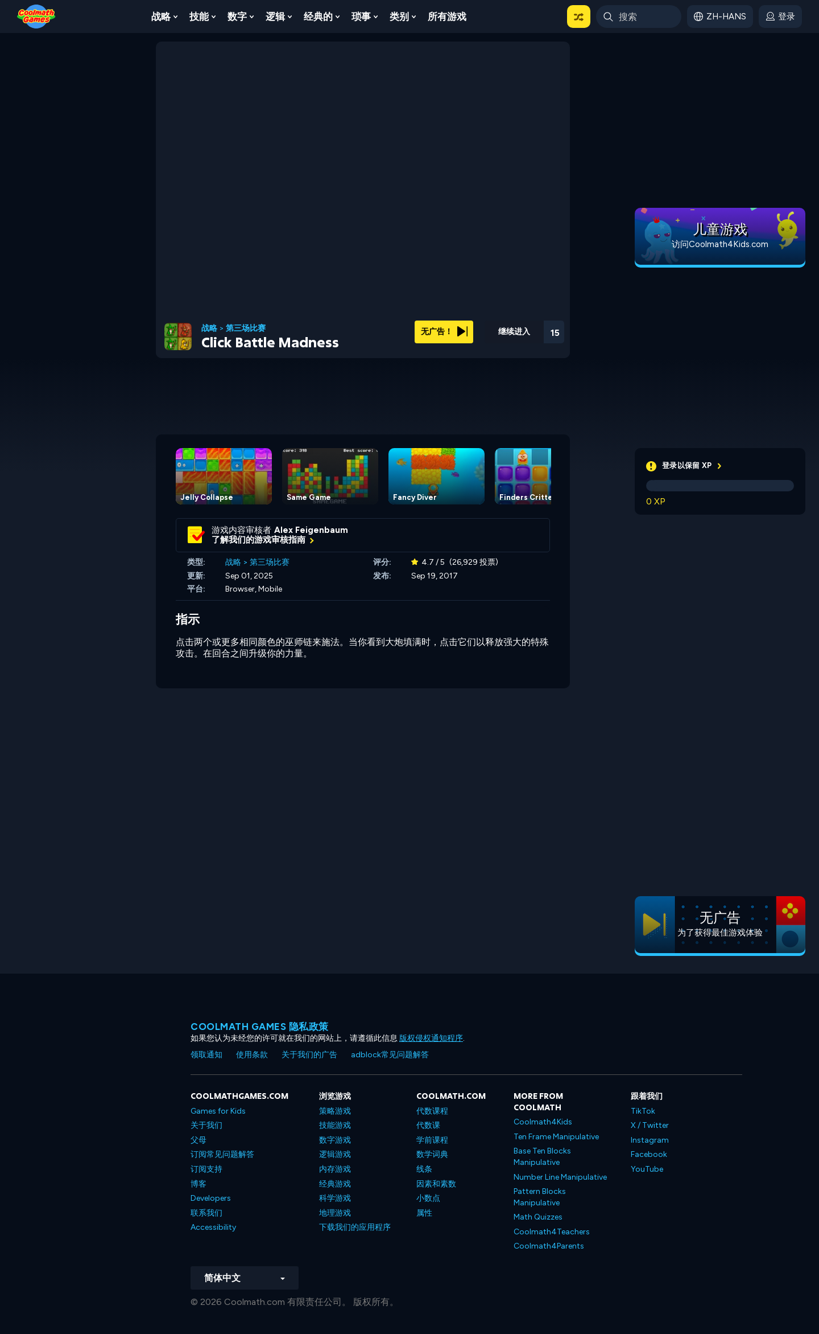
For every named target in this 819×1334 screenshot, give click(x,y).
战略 (161, 16)
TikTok (643, 1111)
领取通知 (206, 1055)
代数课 (428, 1125)
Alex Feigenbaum (311, 530)
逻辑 (275, 16)
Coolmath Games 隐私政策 (260, 1026)
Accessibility (213, 1227)
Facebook (649, 1154)
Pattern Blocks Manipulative (540, 1197)
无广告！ (444, 331)
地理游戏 (335, 1213)
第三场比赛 (246, 328)
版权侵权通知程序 (431, 1038)
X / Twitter (650, 1125)
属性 (424, 1213)
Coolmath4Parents (549, 1246)
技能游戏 (335, 1125)
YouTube (647, 1169)
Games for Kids (218, 1111)
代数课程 (432, 1111)
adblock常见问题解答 (390, 1055)
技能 (199, 16)
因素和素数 (436, 1184)
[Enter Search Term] (638, 16)
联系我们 (206, 1213)
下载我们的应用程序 (355, 1227)
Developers (211, 1198)
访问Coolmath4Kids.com (720, 244)
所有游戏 (447, 16)
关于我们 (206, 1125)
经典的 (318, 16)
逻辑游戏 (335, 1154)
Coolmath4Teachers (552, 1232)
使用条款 (252, 1055)
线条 (424, 1169)
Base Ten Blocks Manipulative (542, 1156)
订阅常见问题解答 (222, 1154)
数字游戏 (335, 1140)
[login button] (780, 16)
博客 (198, 1184)
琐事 (361, 16)
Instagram (650, 1140)
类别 (399, 16)
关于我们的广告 (309, 1055)
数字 (237, 16)
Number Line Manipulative (560, 1177)
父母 (198, 1140)
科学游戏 (335, 1198)
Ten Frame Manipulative (556, 1137)
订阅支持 (206, 1169)
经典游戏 (335, 1184)
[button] (578, 16)
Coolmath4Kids (543, 1122)
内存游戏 (335, 1169)
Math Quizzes (538, 1217)
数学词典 (432, 1154)
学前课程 (432, 1140)
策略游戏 (335, 1111)
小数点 (428, 1198)
